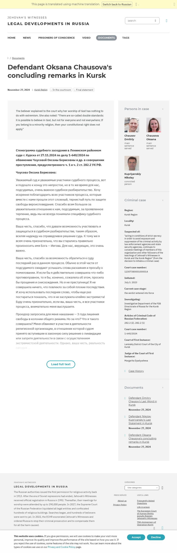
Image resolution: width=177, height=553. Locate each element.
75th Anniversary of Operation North (146, 523)
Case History (136, 371)
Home (11, 37)
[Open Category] (162, 487)
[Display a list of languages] (137, 4)
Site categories (134, 487)
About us (122, 501)
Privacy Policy (120, 505)
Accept (136, 537)
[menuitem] (11, 38)
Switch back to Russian (117, 4)
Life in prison (143, 507)
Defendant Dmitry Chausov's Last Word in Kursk (143, 401)
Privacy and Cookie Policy (61, 547)
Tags (125, 37)
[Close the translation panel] (174, 4)
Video (86, 37)
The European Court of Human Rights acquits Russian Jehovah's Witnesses (147, 515)
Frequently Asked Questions (146, 502)
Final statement (84, 89)
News (27, 37)
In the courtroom (62, 89)
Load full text (61, 364)
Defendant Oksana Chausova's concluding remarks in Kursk (142, 439)
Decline (156, 537)
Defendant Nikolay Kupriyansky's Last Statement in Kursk (140, 420)
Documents (106, 37)
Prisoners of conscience (56, 37)
